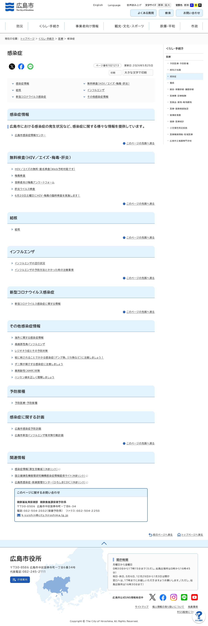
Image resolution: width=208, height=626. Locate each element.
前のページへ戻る (163, 535)
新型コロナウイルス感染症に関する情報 (38, 304)
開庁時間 (122, 559)
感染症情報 (22, 83)
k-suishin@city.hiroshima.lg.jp (45, 515)
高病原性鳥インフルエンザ (30, 344)
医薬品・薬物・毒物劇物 (181, 102)
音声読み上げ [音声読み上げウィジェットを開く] (134, 5)
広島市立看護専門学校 (181, 141)
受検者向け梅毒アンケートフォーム (34, 182)
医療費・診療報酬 (178, 96)
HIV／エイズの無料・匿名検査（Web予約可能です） (45, 169)
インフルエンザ (95, 90)
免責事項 (193, 607)
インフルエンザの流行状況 (30, 263)
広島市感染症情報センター (30, 135)
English (98, 5)
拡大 (167, 5)
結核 (18, 90)
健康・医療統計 (177, 122)
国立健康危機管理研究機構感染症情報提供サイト (51, 475)
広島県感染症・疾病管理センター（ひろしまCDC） (51, 482)
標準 (160, 5)
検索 (168, 13)
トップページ (28, 39)
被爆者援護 (175, 115)
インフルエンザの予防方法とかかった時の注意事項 (44, 270)
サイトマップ (142, 607)
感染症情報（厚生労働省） (37, 469)
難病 (172, 83)
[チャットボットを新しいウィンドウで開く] (198, 622)
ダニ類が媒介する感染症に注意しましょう (39, 364)
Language (114, 5)
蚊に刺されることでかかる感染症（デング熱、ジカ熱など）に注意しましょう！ (59, 357)
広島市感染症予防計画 (28, 428)
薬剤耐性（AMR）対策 (27, 370)
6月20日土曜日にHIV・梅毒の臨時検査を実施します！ (47, 195)
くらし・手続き (46, 39)
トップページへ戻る (192, 535)
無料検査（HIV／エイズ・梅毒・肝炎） (108, 83)
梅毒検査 (20, 175)
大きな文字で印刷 (135, 72)
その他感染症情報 (97, 96)
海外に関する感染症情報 (29, 337)
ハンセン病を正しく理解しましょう (34, 377)
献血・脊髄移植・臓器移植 (182, 89)
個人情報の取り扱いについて (168, 607)
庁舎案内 (22, 579)
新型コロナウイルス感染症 (31, 96)
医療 (60, 39)
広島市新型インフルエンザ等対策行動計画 (39, 435)
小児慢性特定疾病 (178, 128)
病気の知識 (175, 70)
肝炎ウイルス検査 (25, 189)
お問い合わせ (191, 13)
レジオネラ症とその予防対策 (31, 351)
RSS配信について (187, 612)
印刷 (113, 73)
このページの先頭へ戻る (141, 143)
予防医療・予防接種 (26, 403)
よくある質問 (146, 13)
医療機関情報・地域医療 (181, 134)
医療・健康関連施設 (179, 109)
